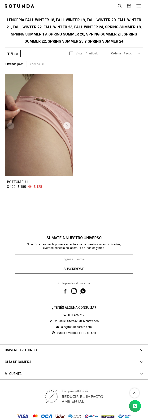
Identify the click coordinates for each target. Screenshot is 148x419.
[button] (67, 126)
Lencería (34, 64)
